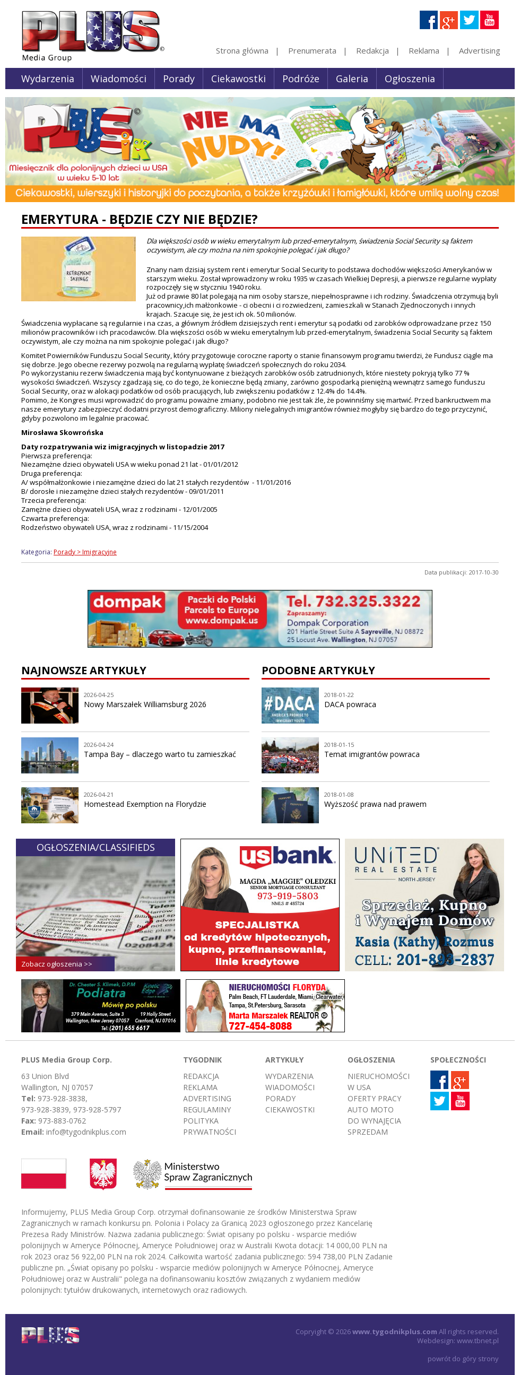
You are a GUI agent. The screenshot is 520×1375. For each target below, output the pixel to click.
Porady (179, 78)
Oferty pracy (374, 1098)
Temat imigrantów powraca (372, 754)
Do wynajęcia (374, 1121)
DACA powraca (350, 704)
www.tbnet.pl (478, 1340)
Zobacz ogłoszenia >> (56, 964)
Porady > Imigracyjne (85, 551)
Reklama (424, 50)
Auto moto (371, 1109)
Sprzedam (368, 1132)
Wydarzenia (47, 78)
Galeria (352, 78)
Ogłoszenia (410, 78)
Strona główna (242, 50)
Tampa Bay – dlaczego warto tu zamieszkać (160, 754)
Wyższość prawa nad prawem (375, 804)
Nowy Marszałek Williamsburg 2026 (145, 704)
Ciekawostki (238, 78)
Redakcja (372, 50)
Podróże (300, 78)
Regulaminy (207, 1109)
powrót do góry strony (463, 1358)
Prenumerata (312, 50)
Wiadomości (118, 78)
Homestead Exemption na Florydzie (145, 804)
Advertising (479, 50)
